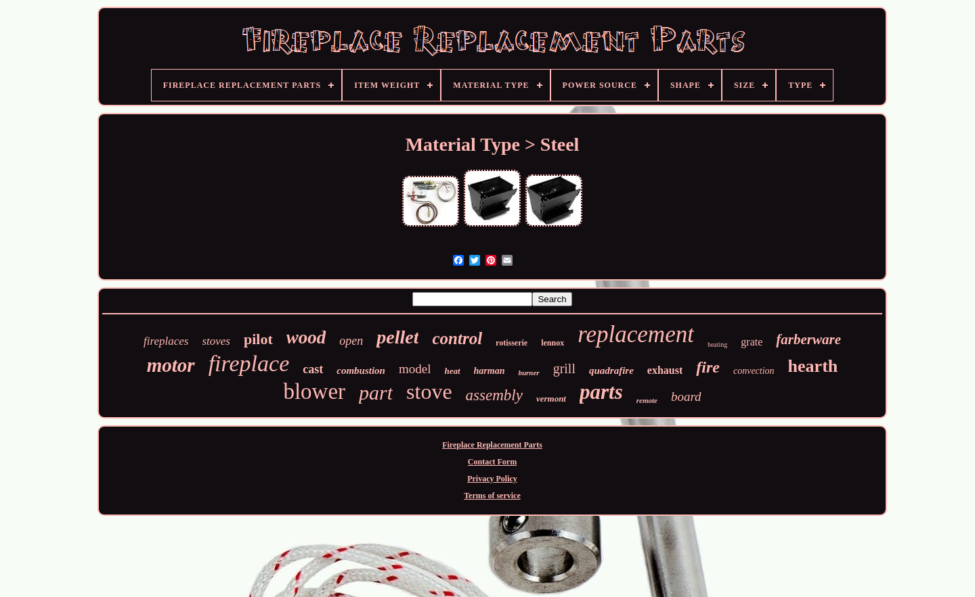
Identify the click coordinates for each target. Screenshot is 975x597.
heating (717, 344)
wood (306, 337)
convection (754, 371)
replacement (636, 334)
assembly (494, 395)
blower (314, 391)
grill (564, 368)
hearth (813, 366)
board (686, 396)
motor (171, 365)
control (457, 338)
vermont (551, 398)
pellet (397, 337)
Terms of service (492, 495)
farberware (808, 339)
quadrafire (611, 370)
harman (489, 371)
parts (601, 392)
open (351, 341)
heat (452, 371)
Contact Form (492, 462)
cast (313, 369)
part (376, 392)
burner (528, 372)
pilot (258, 339)
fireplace (249, 363)
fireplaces (166, 341)
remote (646, 400)
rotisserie (511, 343)
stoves (216, 341)
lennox (552, 343)
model (415, 369)
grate (751, 342)
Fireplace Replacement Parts (492, 445)
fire (708, 367)
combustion (361, 370)
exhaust (664, 370)
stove (429, 391)
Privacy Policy (492, 478)
